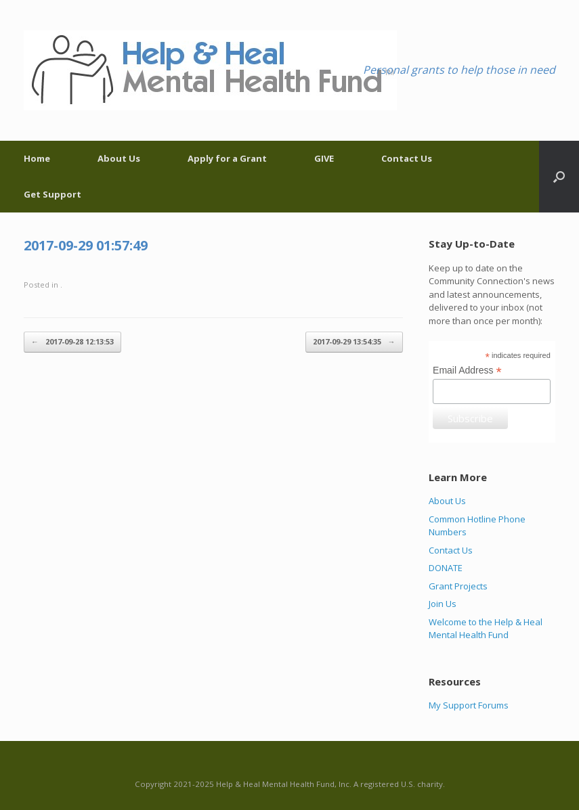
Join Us (442, 604)
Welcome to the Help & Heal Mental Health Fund (485, 629)
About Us (119, 158)
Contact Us (406, 158)
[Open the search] (559, 176)
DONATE (446, 568)
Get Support (52, 194)
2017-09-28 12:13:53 (72, 342)
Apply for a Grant (227, 158)
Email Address (467, 370)
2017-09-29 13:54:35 (354, 342)
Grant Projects (458, 586)
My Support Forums (469, 705)
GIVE (324, 158)
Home (37, 158)
